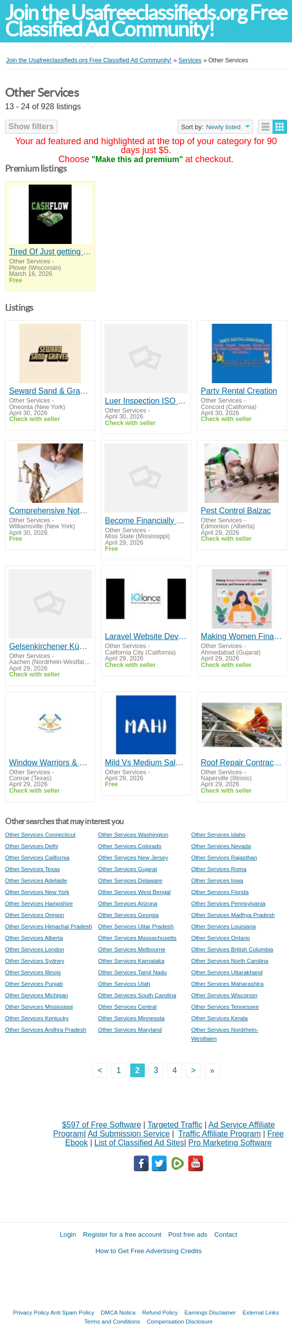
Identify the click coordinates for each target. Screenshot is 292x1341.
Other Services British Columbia (232, 949)
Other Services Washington (133, 834)
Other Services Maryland (130, 1029)
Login (68, 1234)
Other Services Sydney (34, 960)
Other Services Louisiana (223, 926)
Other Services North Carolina (230, 960)
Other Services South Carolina (137, 995)
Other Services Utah (124, 983)
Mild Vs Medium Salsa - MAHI (146, 762)
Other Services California (37, 857)
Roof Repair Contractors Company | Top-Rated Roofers (242, 762)
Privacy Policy (31, 1312)
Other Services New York (37, 892)
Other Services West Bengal (134, 892)
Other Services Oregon (34, 914)
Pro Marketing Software (230, 1142)
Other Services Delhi (31, 846)
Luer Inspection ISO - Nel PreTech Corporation (146, 401)
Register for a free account (122, 1234)
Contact (225, 1234)
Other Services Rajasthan (224, 857)
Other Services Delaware (130, 880)
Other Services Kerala (219, 1018)
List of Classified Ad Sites (139, 1142)
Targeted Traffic (174, 1124)
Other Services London (34, 949)
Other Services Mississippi (39, 1006)
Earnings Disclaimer (210, 1312)
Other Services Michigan (36, 995)
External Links (261, 1312)
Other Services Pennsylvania (228, 903)
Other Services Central (127, 1006)
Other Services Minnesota (131, 1018)
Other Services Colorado (129, 846)
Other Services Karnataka (131, 960)
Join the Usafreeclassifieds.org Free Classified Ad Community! (146, 20)
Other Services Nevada (221, 846)
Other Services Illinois (33, 972)
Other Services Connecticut (40, 834)
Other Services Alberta (34, 937)
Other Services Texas (32, 869)
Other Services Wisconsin (224, 995)
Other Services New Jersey (133, 857)
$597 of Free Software (101, 1124)
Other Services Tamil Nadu (132, 972)
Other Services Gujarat (127, 869)
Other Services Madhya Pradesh (233, 914)
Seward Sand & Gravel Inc (50, 391)
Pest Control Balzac (236, 510)
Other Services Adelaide (36, 880)
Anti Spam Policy (72, 1312)
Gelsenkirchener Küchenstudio (50, 646)
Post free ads (188, 1234)
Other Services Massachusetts (137, 937)
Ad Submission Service (129, 1133)
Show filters (31, 126)
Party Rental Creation (239, 391)
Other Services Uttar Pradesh (135, 926)
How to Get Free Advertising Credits (148, 1251)
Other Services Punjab (34, 983)
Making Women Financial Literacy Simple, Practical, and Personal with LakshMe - (242, 636)
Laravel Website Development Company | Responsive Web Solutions (146, 636)
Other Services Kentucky (37, 1018)
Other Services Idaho (218, 834)
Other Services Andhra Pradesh (45, 1029)
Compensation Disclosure (180, 1321)
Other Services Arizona (127, 903)
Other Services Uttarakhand (227, 972)
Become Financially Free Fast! (146, 520)
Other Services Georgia (128, 914)
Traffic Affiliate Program (219, 1133)
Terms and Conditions (112, 1321)
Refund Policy (160, 1312)
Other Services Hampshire (39, 903)
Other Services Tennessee (225, 1006)
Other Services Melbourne (131, 949)
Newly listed (223, 127)
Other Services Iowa (217, 880)
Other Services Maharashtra (227, 983)
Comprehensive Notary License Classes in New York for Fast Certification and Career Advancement (50, 510)
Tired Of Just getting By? (50, 251)
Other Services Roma (219, 869)
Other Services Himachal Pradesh (48, 926)
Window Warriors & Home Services (50, 762)
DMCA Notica (118, 1312)
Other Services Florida (220, 892)
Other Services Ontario (220, 937)
